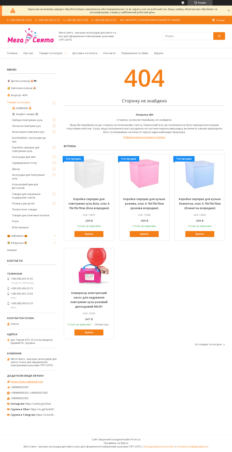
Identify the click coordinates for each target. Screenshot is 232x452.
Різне (15, 221)
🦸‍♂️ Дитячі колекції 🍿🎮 (22, 81)
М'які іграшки (20, 227)
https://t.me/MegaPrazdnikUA (54, 414)
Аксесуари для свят (24, 157)
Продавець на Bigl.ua (116, 443)
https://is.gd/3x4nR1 (42, 409)
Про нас (28, 53)
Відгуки (158, 53)
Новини (12, 250)
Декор (16, 169)
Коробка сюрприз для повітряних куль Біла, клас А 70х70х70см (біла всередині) (89, 203)
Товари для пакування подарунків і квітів (26, 195)
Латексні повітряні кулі (26, 126)
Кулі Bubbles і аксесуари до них (29, 139)
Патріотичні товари (24, 209)
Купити (89, 234)
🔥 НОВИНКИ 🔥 (22, 108)
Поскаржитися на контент (159, 446)
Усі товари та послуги (208, 344)
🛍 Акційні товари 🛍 (25, 114)
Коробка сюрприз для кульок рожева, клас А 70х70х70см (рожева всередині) (144, 203)
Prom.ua (135, 439)
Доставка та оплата (84, 53)
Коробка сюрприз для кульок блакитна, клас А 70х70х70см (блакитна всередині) (200, 203)
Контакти (109, 53)
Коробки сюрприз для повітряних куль (25, 149)
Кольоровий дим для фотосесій (25, 186)
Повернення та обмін (134, 53)
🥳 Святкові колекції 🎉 (21, 88)
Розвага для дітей (23, 203)
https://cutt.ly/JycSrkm (38, 403)
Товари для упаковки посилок (31, 215)
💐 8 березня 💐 (17, 243)
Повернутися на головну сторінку (144, 137)
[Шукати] (219, 36)
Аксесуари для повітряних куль (28, 176)
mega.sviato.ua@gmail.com (27, 381)
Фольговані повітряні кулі (28, 132)
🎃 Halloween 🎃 (17, 236)
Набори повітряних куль (27, 120)
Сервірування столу (24, 163)
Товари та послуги (50, 53)
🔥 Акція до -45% (17, 95)
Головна (12, 53)
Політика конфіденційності (192, 446)
